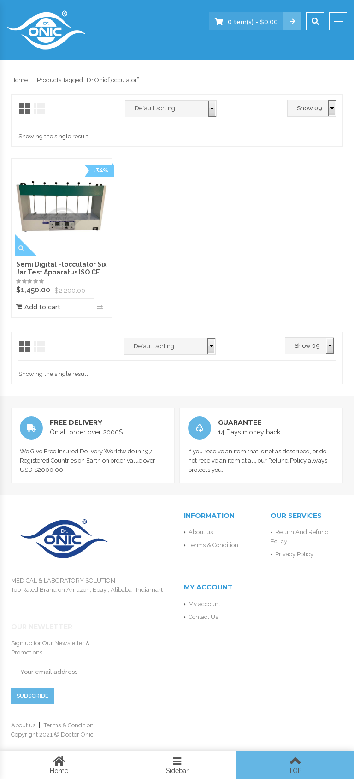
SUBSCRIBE (33, 695)
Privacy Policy (294, 554)
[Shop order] (171, 108)
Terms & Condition (213, 544)
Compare (100, 307)
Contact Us (203, 616)
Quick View (26, 245)
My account (204, 604)
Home (19, 80)
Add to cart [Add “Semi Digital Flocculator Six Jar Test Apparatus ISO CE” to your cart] (42, 307)
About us (201, 532)
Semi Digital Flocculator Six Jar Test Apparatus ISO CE (61, 268)
